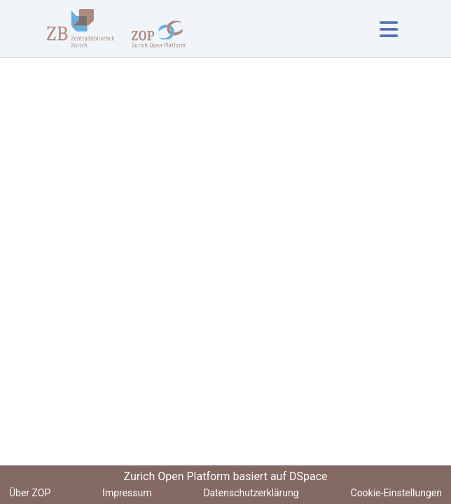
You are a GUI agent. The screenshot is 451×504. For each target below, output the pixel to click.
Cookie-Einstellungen (396, 492)
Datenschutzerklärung (250, 492)
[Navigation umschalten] (388, 29)
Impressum (126, 492)
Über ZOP (29, 492)
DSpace (308, 476)
